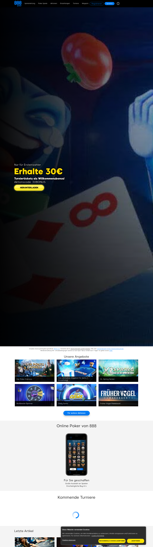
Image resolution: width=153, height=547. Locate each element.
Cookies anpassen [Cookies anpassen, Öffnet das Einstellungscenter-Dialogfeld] (68, 540)
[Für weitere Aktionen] (76, 413)
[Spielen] (110, 3)
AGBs (110, 350)
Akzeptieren (135, 541)
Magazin (85, 3)
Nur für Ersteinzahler (27, 164)
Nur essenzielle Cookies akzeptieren (112, 541)
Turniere (76, 3)
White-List (57, 349)
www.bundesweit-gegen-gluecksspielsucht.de (110, 349)
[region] (103, 535)
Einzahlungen (65, 3)
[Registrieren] (97, 3)
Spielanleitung (30, 3)
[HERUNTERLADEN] (29, 188)
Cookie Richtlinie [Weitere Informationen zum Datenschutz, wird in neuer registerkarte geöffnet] (97, 536)
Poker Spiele (42, 3)
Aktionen (53, 3)
